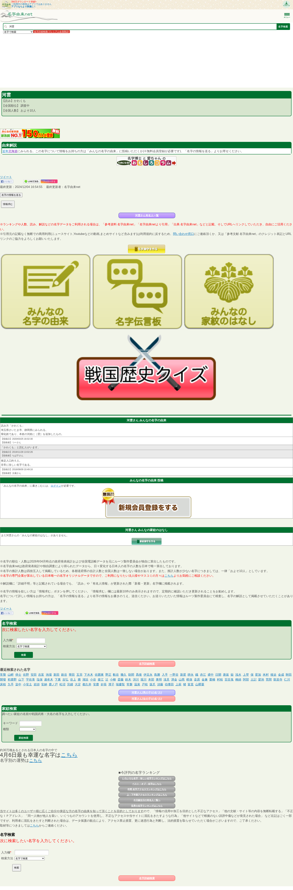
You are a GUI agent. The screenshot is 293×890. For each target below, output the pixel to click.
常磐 (129, 684)
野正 (108, 674)
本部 (151, 679)
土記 (254, 679)
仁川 (287, 679)
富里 (191, 684)
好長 (104, 684)
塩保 (40, 679)
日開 (218, 674)
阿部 (246, 679)
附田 (289, 674)
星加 (258, 674)
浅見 (166, 679)
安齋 (96, 684)
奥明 (159, 679)
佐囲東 (99, 674)
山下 (21, 679)
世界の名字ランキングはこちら (147, 805)
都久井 (86, 684)
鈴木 (128, 679)
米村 (266, 674)
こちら (168, 575)
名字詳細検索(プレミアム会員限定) (51, 31)
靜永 (191, 674)
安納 (44, 684)
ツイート (6, 177)
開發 (3, 679)
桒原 (197, 679)
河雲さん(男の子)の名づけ (147, 692)
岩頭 (37, 684)
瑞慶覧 (120, 684)
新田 (56, 674)
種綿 (238, 679)
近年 (5, 151)
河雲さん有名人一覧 (147, 215)
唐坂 (226, 674)
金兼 (205, 679)
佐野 (26, 674)
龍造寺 (277, 679)
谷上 (73, 679)
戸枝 (145, 684)
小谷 (93, 679)
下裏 (58, 679)
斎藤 (121, 679)
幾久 (124, 674)
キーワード (10, 723)
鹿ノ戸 (53, 684)
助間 (131, 674)
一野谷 (173, 674)
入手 (165, 674)
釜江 (101, 679)
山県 (182, 679)
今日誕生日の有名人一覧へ (146, 800)
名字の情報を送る (11, 195)
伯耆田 (169, 684)
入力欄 (7, 640)
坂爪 (152, 684)
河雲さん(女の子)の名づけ (147, 698)
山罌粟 (199, 684)
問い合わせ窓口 (183, 233)
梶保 (189, 679)
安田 (34, 674)
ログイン (56, 485)
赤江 (203, 674)
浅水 (238, 674)
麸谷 (64, 674)
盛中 (211, 674)
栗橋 (212, 679)
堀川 (143, 679)
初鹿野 (12, 679)
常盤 (3, 674)
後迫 (273, 674)
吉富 (41, 674)
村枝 (220, 679)
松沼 (62, 684)
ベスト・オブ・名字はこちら (146, 784)
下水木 (88, 674)
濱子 (111, 684)
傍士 (18, 674)
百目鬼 (229, 679)
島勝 (157, 674)
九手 (11, 684)
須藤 (160, 684)
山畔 (11, 674)
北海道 (12, 151)
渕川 (136, 679)
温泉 (137, 684)
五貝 (79, 674)
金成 (281, 674)
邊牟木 (48, 679)
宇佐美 (30, 679)
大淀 (78, 684)
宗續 (70, 684)
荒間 (269, 679)
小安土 (27, 684)
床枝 (3, 684)
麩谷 (116, 674)
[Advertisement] (112, 60)
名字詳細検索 (147, 663)
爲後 (139, 674)
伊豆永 (148, 674)
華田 (72, 674)
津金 (174, 679)
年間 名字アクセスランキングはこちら (146, 789)
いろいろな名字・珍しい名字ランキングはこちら (147, 778)
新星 (183, 674)
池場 (49, 674)
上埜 (246, 674)
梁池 (261, 679)
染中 (18, 684)
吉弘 (65, 679)
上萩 (178, 684)
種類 (6, 729)
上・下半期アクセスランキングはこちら (147, 794)
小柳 (113, 679)
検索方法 (9, 646)
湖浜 (85, 679)
